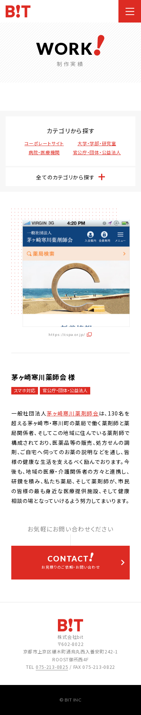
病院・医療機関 (44, 152)
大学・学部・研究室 (96, 143)
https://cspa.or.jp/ (67, 334)
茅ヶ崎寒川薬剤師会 (73, 413)
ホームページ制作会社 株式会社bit (18, 11)
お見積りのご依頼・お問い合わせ (70, 561)
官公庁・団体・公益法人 (97, 152)
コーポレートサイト (44, 143)
